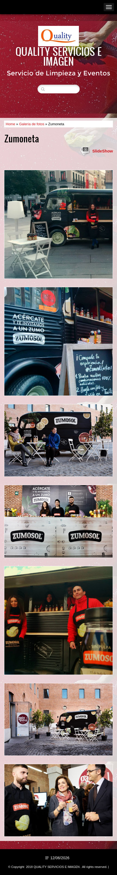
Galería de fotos (31, 124)
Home (10, 124)
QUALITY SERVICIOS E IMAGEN (59, 56)
